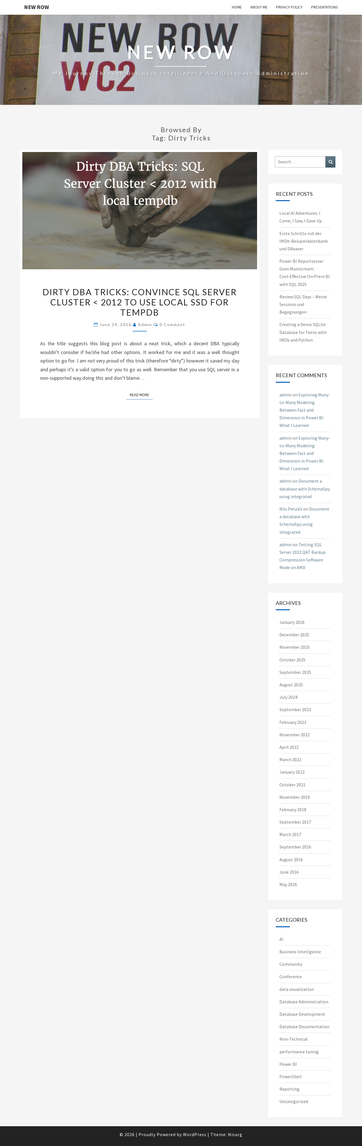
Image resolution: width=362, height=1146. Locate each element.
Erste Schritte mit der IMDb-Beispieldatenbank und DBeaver (303, 241)
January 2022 (292, 772)
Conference (290, 976)
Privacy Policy (289, 7)
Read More (141, 394)
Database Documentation (304, 1026)
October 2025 (292, 660)
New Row (36, 6)
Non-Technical (293, 1039)
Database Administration (303, 1001)
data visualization (296, 989)
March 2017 (290, 834)
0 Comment (172, 324)
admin (145, 324)
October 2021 (292, 784)
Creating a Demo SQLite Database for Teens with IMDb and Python (303, 332)
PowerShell (290, 1076)
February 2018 (292, 809)
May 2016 (288, 884)
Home (237, 7)
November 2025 (294, 647)
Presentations (324, 7)
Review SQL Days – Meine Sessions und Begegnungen (303, 304)
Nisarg (235, 1134)
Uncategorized (293, 1101)
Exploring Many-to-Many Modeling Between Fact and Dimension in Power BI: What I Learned (304, 410)
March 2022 (290, 759)
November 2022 (294, 734)
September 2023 (295, 709)
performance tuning (299, 1051)
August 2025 (291, 684)
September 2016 (295, 847)
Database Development (302, 1014)
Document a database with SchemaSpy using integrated (304, 488)
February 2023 (292, 722)
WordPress (194, 1134)
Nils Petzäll (290, 509)
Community (290, 964)
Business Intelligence (300, 951)
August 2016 (291, 859)
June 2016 (289, 872)
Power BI (288, 1064)
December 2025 (294, 634)
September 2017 (295, 822)
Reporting (289, 1089)
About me (259, 7)
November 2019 (294, 797)
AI (281, 939)
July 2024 (288, 697)
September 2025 (295, 672)
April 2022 (289, 747)
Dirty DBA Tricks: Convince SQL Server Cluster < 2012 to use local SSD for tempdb (139, 302)
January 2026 (292, 622)
